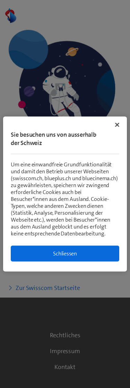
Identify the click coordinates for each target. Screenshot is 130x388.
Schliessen (65, 253)
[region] (65, 194)
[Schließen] (117, 125)
